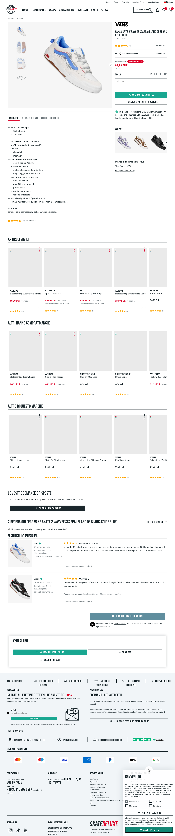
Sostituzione (73, 681)
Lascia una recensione (127, 616)
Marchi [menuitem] (25, 10)
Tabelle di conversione (98, 792)
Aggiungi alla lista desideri (141, 102)
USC (165, 74)
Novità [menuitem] (94, 10)
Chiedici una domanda (47, 508)
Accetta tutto (149, 830)
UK (160, 74)
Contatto (93, 806)
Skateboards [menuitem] (39, 10)
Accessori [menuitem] (83, 10)
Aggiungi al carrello (141, 95)
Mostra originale (40, 553)
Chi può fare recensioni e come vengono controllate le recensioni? (37, 529)
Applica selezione (149, 812)
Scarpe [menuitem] (52, 10)
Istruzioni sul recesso (97, 787)
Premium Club (120, 623)
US (151, 74)
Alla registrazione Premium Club (129, 721)
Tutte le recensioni (96, 795)
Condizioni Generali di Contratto (60, 828)
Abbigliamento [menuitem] (66, 10)
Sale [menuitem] (104, 10)
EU (155, 74)
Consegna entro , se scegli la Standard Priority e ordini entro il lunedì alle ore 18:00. (141, 114)
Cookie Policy (53, 835)
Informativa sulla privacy (57, 831)
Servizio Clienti (160, 681)
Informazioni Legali (58, 822)
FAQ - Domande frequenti (99, 798)
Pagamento (94, 782)
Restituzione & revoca (98, 784)
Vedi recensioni (160, 46)
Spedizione (14, 681)
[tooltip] (165, 53)
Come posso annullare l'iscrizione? (66, 724)
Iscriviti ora (34, 719)
